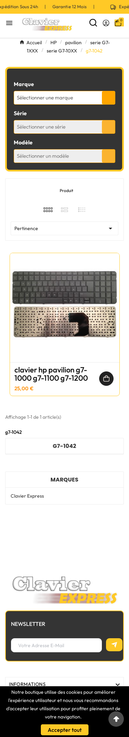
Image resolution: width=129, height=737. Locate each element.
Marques (64, 480)
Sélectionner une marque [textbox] (45, 97)
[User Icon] (106, 23)
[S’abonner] (114, 644)
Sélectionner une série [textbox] (41, 126)
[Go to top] (116, 719)
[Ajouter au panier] (106, 378)
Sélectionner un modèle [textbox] (43, 156)
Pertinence (64, 228)
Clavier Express (27, 496)
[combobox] (64, 98)
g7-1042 (65, 446)
